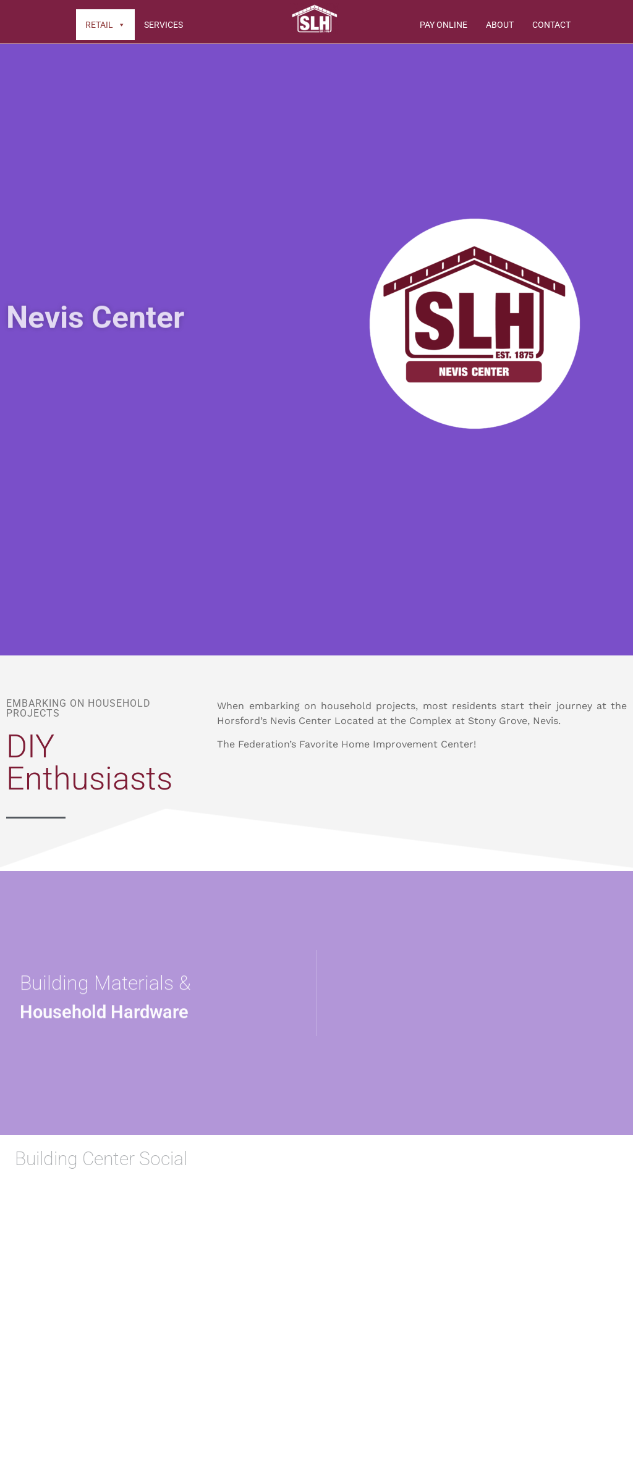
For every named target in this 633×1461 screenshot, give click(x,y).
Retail (105, 25)
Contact (551, 25)
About (500, 25)
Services (163, 25)
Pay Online (443, 25)
